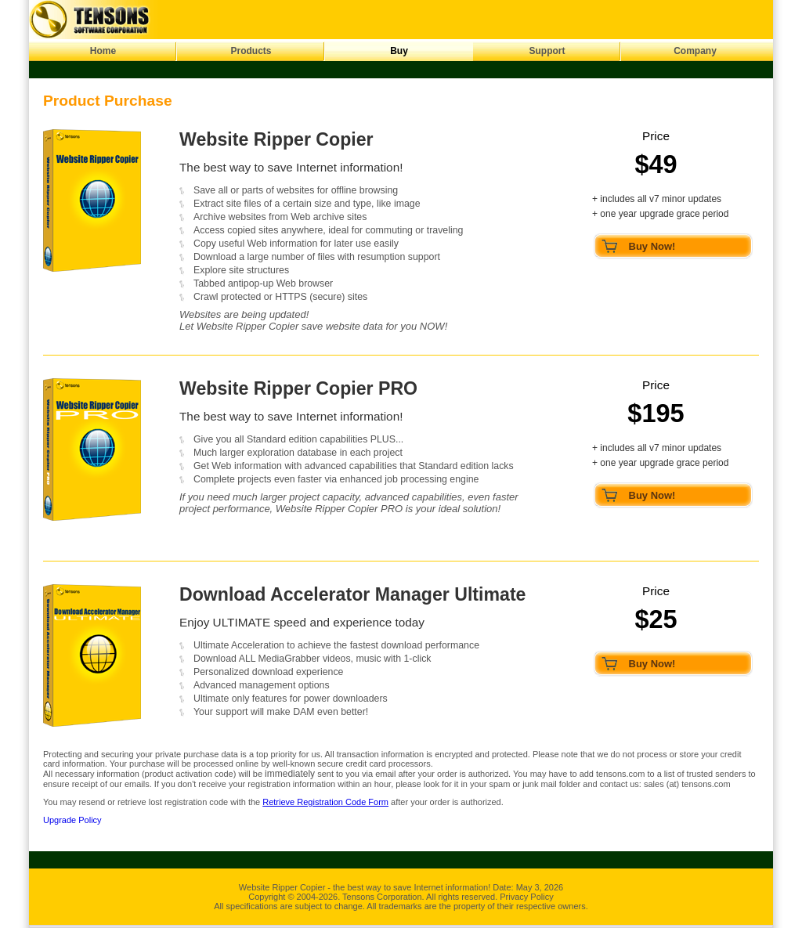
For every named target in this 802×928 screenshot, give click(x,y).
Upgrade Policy (72, 820)
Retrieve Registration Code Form (325, 802)
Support (547, 50)
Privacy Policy (526, 896)
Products (250, 50)
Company (695, 50)
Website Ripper (268, 887)
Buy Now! (652, 246)
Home (103, 50)
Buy (399, 50)
